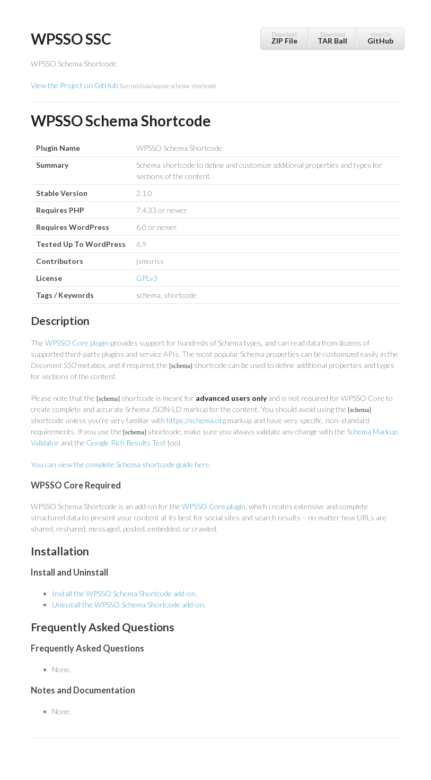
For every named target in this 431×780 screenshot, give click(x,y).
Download (284, 38)
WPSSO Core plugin (77, 342)
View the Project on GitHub (123, 85)
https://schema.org (196, 420)
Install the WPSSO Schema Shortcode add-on (124, 593)
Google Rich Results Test (126, 442)
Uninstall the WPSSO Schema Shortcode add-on (128, 604)
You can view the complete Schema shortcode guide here (120, 464)
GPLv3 (146, 277)
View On (380, 38)
